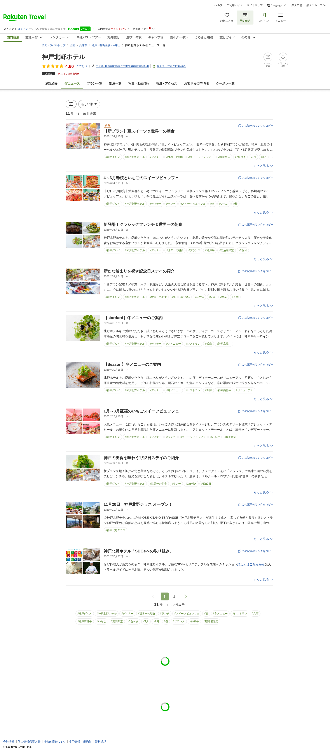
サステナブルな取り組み (171, 66)
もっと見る (261, 165)
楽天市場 (297, 5)
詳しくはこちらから (251, 564)
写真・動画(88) (138, 83)
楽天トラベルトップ (53, 45)
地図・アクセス (166, 83)
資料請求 (100, 741)
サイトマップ (255, 5)
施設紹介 (51, 83)
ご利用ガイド (235, 5)
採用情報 (74, 741)
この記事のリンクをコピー (257, 125)
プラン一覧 (94, 83)
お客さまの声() (196, 83)
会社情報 (8, 741)
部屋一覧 (115, 83)
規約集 (87, 741)
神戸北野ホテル (63, 56)
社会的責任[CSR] (54, 741)
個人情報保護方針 (29, 741)
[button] (89, 104)
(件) (81, 66)
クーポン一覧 (225, 83)
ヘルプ (218, 5)
